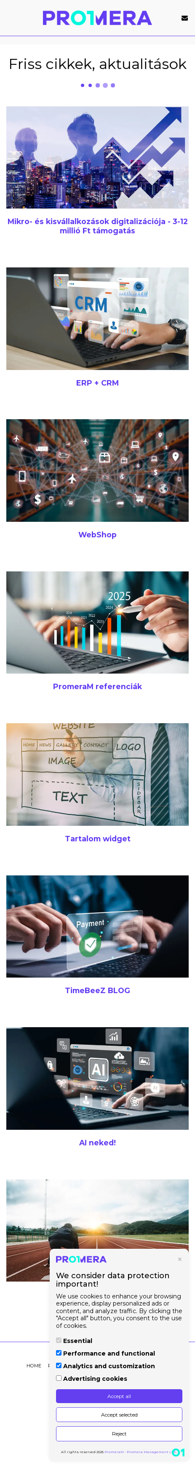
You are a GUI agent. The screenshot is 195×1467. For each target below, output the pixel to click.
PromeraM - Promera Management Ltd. (140, 1452)
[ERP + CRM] (97, 318)
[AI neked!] (97, 1078)
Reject (119, 1433)
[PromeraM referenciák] (97, 622)
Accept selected (119, 1414)
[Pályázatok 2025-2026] (97, 1230)
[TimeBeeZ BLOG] (97, 926)
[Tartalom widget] (97, 774)
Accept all (119, 1396)
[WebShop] (97, 470)
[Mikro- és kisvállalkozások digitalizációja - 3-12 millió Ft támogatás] (97, 157)
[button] (9, 18)
